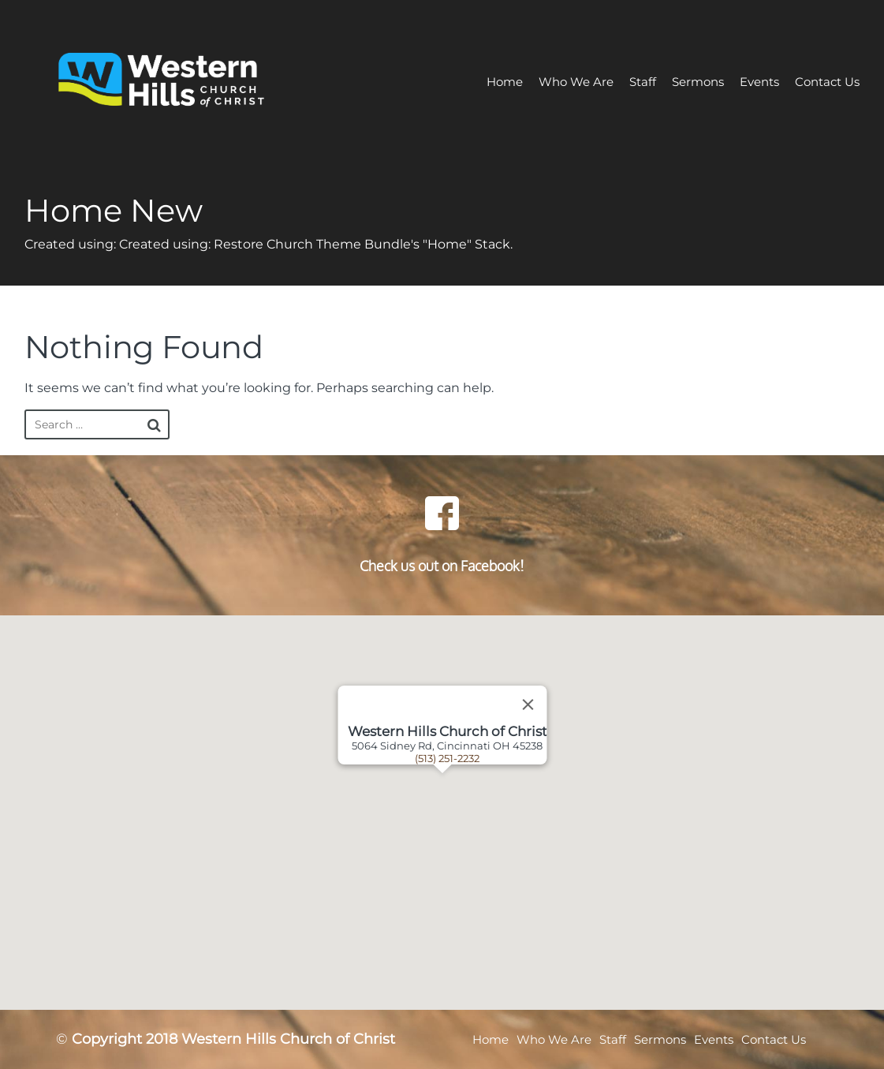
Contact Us (827, 81)
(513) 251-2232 (447, 758)
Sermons (698, 81)
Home (505, 81)
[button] (462, 812)
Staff (642, 81)
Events (759, 81)
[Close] (527, 704)
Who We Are (576, 81)
